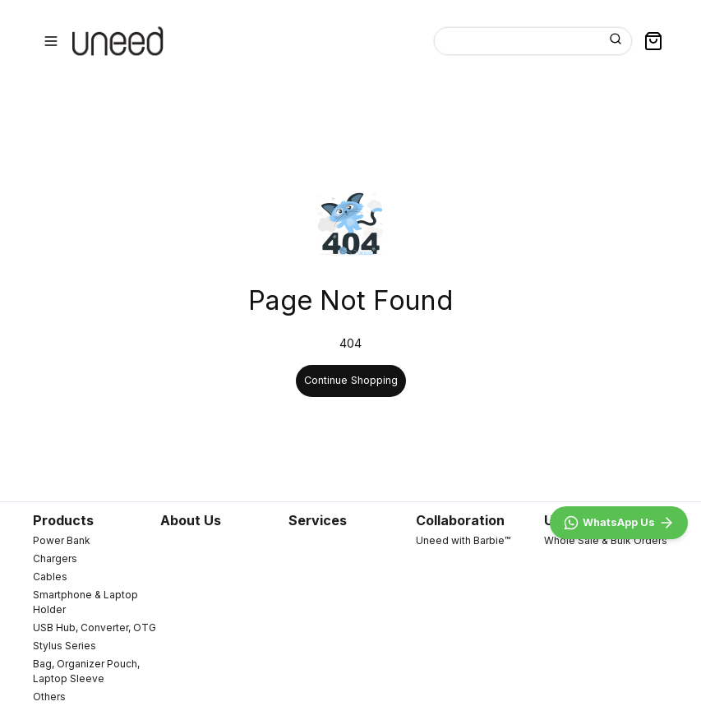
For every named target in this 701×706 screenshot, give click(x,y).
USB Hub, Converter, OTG (94, 627)
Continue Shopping (351, 380)
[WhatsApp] (619, 522)
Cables (50, 576)
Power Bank (61, 540)
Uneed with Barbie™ (463, 540)
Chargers (55, 558)
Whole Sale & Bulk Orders (605, 540)
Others (49, 696)
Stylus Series (64, 645)
